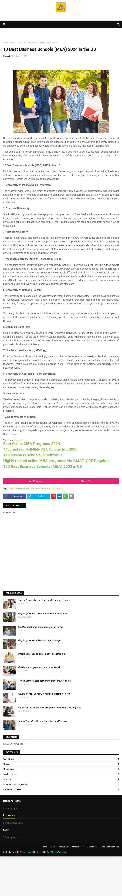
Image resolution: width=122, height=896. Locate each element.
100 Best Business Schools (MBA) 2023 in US (42, 466)
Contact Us (63, 847)
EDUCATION (52, 488)
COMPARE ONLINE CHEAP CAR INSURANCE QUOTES (44, 694)
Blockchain (61, 769)
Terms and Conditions (109, 847)
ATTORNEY (61, 759)
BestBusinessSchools (19, 488)
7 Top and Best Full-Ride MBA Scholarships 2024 (40, 449)
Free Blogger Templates (57, 852)
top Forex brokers (61, 789)
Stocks (61, 779)
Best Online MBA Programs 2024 (31, 443)
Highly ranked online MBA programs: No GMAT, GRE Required (56, 461)
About (52, 847)
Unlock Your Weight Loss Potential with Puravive (42, 721)
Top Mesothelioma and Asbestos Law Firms (40, 627)
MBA (12, 43)
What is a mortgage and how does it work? (40, 667)
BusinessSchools (38, 488)
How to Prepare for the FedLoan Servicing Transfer (44, 600)
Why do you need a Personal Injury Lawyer (39, 640)
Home (5, 43)
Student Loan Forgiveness (61, 784)
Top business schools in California (32, 455)
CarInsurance (61, 774)
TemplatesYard (26, 852)
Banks (61, 764)
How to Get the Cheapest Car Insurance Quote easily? (45, 681)
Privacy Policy (77, 847)
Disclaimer (91, 847)
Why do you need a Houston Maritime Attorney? (42, 613)
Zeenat (6, 56)
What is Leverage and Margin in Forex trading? (42, 654)
